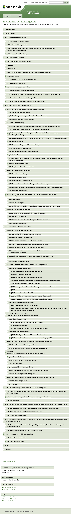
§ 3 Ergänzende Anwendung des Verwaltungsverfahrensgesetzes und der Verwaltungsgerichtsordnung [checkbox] (31, 49)
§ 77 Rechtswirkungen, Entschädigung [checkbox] (22, 373)
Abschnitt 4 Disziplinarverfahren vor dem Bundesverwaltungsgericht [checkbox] (30, 341)
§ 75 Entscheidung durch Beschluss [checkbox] (21, 367)
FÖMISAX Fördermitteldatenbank (27, 511)
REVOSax (34, 12)
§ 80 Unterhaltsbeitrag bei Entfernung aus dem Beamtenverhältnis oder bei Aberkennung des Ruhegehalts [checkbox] (36, 392)
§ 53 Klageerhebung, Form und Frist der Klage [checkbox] (26, 271)
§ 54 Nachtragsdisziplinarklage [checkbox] (21, 274)
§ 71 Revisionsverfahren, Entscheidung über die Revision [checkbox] (28, 348)
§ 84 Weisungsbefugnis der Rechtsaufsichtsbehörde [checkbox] (24, 412)
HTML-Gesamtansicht (45, 481)
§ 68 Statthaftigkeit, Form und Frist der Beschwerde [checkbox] (28, 335)
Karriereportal (53, 511)
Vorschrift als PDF (44, 483)
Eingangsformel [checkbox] (10, 29)
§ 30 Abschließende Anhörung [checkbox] (19, 163)
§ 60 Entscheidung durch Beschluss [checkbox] (23, 293)
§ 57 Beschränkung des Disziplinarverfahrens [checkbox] (26, 283)
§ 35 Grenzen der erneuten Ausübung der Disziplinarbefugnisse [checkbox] (30, 184)
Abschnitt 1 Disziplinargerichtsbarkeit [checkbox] (19, 230)
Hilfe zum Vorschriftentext (11, 490)
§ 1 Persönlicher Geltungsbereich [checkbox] (18, 41)
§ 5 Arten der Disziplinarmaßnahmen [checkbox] (19, 61)
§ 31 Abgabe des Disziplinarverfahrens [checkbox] (22, 167)
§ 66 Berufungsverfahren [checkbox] (19, 325)
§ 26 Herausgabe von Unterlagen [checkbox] (20, 148)
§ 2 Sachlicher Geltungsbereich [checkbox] (17, 45)
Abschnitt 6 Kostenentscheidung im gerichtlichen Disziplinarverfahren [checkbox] (30, 377)
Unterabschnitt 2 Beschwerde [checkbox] (19, 331)
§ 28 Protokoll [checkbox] (13, 155)
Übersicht (26, 2)
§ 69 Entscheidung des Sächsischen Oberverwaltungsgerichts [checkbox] (31, 338)
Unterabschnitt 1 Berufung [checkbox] (18, 319)
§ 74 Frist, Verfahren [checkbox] (15, 363)
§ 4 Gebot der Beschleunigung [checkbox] (17, 54)
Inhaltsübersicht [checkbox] (10, 33)
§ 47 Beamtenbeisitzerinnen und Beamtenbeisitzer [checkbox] (25, 241)
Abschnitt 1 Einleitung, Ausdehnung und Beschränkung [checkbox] (25, 109)
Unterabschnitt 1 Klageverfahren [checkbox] (20, 268)
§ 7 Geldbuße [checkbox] (11, 69)
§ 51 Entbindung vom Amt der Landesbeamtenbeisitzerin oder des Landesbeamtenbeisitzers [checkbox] (31, 257)
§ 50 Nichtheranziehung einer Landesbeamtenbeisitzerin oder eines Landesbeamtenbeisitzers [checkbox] (31, 251)
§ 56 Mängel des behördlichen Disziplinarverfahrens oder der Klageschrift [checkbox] (35, 280)
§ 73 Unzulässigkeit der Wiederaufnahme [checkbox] (22, 360)
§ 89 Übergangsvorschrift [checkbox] (15, 441)
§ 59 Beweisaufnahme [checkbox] (18, 290)
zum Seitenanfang (9, 461)
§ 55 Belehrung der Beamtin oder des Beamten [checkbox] (26, 277)
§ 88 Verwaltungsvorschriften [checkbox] (16, 438)
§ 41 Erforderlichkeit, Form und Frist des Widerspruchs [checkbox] (27, 213)
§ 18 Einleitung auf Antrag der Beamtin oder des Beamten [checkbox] (28, 116)
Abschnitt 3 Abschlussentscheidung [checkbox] (19, 170)
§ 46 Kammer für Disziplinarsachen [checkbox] (20, 237)
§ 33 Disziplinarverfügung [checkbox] (17, 177)
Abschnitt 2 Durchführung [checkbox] (15, 122)
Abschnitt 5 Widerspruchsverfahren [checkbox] (19, 209)
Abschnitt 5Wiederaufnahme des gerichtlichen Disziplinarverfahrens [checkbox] (26, 352)
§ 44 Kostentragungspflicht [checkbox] (18, 223)
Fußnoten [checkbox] (8, 449)
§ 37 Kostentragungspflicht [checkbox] (18, 190)
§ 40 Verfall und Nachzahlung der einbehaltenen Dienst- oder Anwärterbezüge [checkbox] (35, 206)
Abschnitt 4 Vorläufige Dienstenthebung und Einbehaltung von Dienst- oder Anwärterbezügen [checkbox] (32, 195)
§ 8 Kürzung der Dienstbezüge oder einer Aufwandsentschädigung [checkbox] (29, 72)
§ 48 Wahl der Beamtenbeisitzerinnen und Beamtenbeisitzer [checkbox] (29, 244)
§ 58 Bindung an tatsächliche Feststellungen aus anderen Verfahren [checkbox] (33, 287)
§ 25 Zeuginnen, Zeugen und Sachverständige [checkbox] (24, 145)
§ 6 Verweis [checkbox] (10, 65)
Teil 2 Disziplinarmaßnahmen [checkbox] (14, 57)
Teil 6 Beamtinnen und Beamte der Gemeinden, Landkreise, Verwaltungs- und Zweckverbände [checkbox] (36, 404)
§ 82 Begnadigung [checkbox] (13, 400)
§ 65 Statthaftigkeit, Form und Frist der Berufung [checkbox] (27, 322)
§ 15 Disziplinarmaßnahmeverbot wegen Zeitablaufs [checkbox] (24, 98)
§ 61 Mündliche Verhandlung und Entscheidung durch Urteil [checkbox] (31, 296)
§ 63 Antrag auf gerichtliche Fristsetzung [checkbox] (24, 305)
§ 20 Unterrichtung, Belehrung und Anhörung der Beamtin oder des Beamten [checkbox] (34, 126)
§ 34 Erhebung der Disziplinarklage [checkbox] (20, 180)
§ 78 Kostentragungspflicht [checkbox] (18, 380)
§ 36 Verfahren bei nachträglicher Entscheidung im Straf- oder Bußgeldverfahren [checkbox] (36, 187)
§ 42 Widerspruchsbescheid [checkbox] (18, 216)
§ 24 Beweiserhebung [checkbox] (16, 141)
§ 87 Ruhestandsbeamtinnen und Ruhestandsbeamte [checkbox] (24, 430)
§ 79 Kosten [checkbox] (13, 384)
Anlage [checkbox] (7, 445)
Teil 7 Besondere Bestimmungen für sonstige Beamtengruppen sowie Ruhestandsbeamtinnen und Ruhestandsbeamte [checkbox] (36, 420)
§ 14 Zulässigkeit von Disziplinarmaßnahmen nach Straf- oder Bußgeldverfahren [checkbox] (33, 94)
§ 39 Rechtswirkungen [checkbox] (16, 203)
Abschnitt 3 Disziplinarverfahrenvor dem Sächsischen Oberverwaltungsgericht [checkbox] (22, 314)
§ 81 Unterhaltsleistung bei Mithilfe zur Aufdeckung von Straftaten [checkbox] (29, 397)
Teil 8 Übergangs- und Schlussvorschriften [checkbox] (19, 434)
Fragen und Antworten (10, 492)
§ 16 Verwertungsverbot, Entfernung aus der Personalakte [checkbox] (26, 101)
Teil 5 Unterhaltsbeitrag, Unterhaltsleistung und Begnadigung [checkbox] (25, 387)
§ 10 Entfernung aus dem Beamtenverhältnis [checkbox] (21, 79)
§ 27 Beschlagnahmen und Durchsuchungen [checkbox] (24, 151)
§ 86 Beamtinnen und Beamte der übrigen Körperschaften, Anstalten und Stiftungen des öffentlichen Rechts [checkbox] (36, 425)
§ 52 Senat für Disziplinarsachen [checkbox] (19, 261)
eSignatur (44, 2)
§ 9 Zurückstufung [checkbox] (13, 76)
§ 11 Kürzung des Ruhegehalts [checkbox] (17, 83)
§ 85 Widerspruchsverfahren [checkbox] (16, 415)
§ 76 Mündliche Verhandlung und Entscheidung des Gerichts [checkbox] (29, 370)
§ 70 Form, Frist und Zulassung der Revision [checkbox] (24, 345)
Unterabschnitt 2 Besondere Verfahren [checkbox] (21, 302)
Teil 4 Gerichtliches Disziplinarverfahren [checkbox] (18, 227)
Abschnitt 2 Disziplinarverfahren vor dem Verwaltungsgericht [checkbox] (27, 264)
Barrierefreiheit (8, 494)
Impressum (38, 2)
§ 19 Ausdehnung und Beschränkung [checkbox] (21, 119)
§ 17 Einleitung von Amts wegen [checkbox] (19, 112)
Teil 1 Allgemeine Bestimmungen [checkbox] (15, 37)
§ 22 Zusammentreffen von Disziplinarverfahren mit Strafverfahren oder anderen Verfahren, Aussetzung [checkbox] (35, 134)
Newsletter (43, 511)
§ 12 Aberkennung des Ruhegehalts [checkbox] (19, 87)
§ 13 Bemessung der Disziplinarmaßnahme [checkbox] (21, 90)
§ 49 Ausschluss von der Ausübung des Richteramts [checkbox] (26, 247)
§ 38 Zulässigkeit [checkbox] (14, 199)
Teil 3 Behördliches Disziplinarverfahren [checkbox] (18, 105)
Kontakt (32, 2)
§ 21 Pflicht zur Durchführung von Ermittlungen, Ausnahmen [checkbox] (29, 129)
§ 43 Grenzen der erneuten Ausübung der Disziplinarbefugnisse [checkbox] (30, 220)
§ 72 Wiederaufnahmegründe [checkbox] (18, 357)
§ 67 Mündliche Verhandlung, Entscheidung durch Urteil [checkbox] (29, 328)
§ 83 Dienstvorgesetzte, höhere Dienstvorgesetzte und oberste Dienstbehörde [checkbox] (33, 408)
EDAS (61, 511)
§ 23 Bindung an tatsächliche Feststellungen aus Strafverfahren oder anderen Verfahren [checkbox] (38, 138)
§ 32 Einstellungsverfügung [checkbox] (18, 174)
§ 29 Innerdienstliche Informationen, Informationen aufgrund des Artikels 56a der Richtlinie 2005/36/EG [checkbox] (36, 159)
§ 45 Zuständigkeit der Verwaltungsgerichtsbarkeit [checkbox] (25, 234)
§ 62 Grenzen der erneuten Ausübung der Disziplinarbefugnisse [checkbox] (32, 299)
